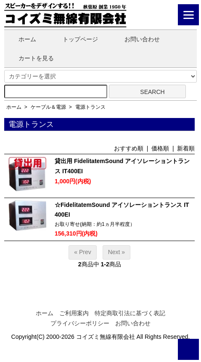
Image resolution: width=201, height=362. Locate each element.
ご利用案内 (74, 313)
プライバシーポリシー (79, 323)
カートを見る (30, 58)
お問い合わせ (136, 39)
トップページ (74, 39)
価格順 (160, 148)
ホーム (21, 39)
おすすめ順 (128, 148)
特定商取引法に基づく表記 (130, 313)
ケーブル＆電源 (48, 107)
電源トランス (90, 107)
